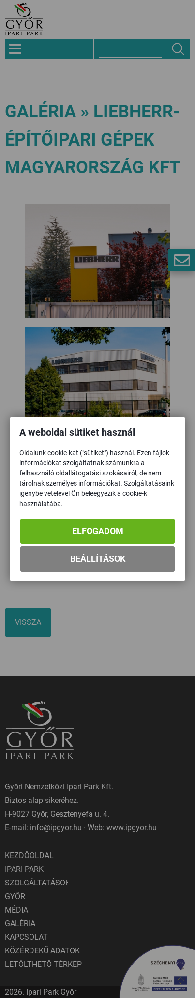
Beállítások (97, 559)
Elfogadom (97, 531)
